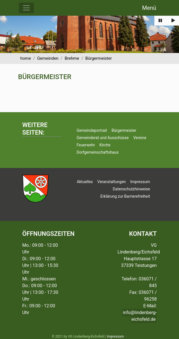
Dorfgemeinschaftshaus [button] (97, 152)
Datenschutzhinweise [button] (131, 189)
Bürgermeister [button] (123, 130)
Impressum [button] (140, 181)
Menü (149, 7)
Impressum (115, 336)
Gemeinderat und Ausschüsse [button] (102, 137)
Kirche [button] (104, 145)
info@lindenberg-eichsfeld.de (140, 316)
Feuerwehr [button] (85, 145)
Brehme (72, 58)
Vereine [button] (139, 137)
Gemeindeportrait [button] (91, 130)
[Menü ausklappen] (26, 7)
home (25, 58)
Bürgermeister (98, 58)
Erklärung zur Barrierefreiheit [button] (125, 196)
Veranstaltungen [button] (111, 181)
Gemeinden (48, 58)
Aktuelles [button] (85, 181)
